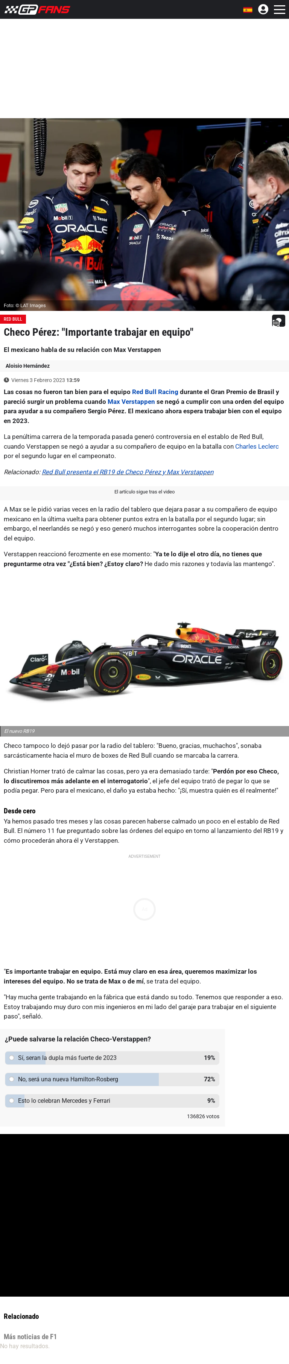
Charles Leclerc (257, 446)
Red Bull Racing (155, 392)
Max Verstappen (131, 401)
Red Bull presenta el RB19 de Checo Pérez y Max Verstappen (127, 472)
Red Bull (13, 319)
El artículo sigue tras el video (144, 492)
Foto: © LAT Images (25, 305)
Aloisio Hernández (28, 366)
